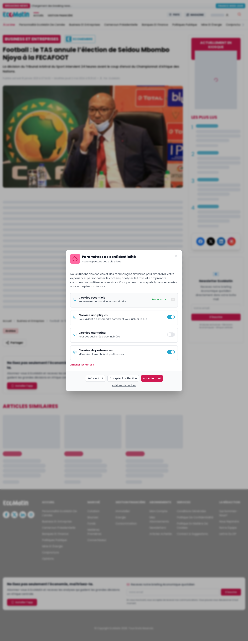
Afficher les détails (82, 364)
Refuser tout (95, 378)
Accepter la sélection (123, 378)
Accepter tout (152, 378)
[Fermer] (176, 256)
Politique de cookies (124, 385)
